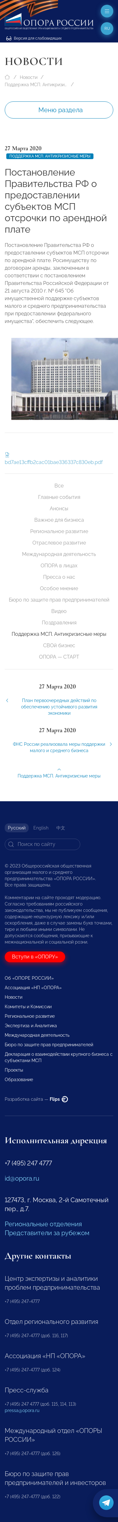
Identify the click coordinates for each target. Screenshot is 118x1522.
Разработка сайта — (36, 1099)
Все (59, 486)
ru (107, 28)
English (40, 827)
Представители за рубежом (47, 1233)
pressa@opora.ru (22, 1410)
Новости (28, 77)
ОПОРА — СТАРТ (59, 657)
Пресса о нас (59, 577)
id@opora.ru (22, 1178)
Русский (16, 827)
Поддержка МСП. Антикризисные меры (36, 84)
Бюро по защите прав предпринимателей (59, 600)
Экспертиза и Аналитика (31, 1025)
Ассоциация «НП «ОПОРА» (33, 987)
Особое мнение (59, 588)
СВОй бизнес (59, 645)
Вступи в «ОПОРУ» (35, 957)
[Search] (42, 844)
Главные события (59, 497)
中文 (60, 827)
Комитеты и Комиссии (28, 1006)
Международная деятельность (59, 554)
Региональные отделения (43, 1224)
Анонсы (59, 509)
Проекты (14, 1070)
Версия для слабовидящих (34, 38)
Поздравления (59, 623)
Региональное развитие (59, 531)
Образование (19, 1079)
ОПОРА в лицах (59, 566)
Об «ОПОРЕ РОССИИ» (29, 978)
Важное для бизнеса (59, 520)
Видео (59, 611)
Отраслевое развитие (59, 543)
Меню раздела (60, 110)
